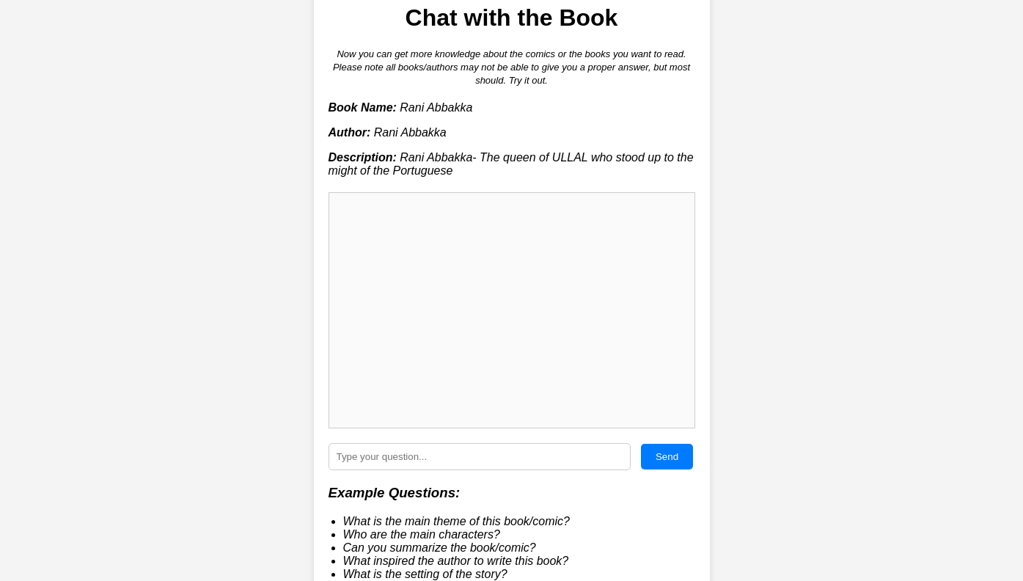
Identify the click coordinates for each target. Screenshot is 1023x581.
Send (667, 456)
